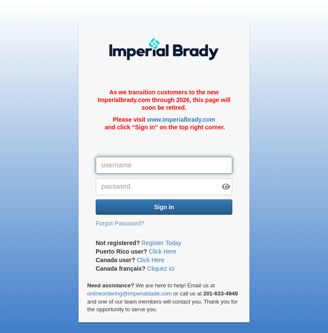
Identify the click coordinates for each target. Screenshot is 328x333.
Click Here (162, 251)
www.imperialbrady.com (181, 119)
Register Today (161, 243)
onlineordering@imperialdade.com (129, 293)
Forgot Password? (120, 223)
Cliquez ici (161, 268)
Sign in (164, 207)
